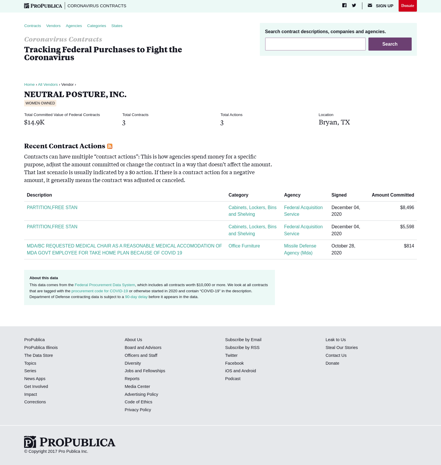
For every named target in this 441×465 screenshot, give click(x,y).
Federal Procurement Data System (105, 285)
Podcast (232, 378)
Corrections (35, 402)
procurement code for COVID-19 (99, 291)
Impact (30, 394)
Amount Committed (391, 195)
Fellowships (154, 370)
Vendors (53, 26)
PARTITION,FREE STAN (52, 207)
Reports (132, 378)
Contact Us (335, 355)
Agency (294, 195)
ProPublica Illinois (40, 347)
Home (29, 84)
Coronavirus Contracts (96, 5)
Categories (96, 26)
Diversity (133, 363)
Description (41, 195)
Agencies (74, 26)
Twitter (231, 355)
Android (248, 370)
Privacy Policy (138, 409)
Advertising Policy (141, 394)
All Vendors (48, 84)
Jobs (129, 370)
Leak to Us (335, 339)
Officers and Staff (141, 355)
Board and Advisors (143, 347)
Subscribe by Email (243, 339)
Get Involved (36, 386)
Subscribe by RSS (242, 347)
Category (240, 195)
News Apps (34, 378)
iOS (228, 370)
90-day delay (136, 297)
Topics (30, 363)
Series (30, 370)
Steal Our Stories (341, 347)
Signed (341, 195)
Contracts (32, 26)
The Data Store (38, 355)
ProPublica (34, 339)
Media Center (137, 386)
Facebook (234, 363)
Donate (407, 5)
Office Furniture (244, 245)
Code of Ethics (138, 402)
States (117, 26)
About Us (133, 339)
